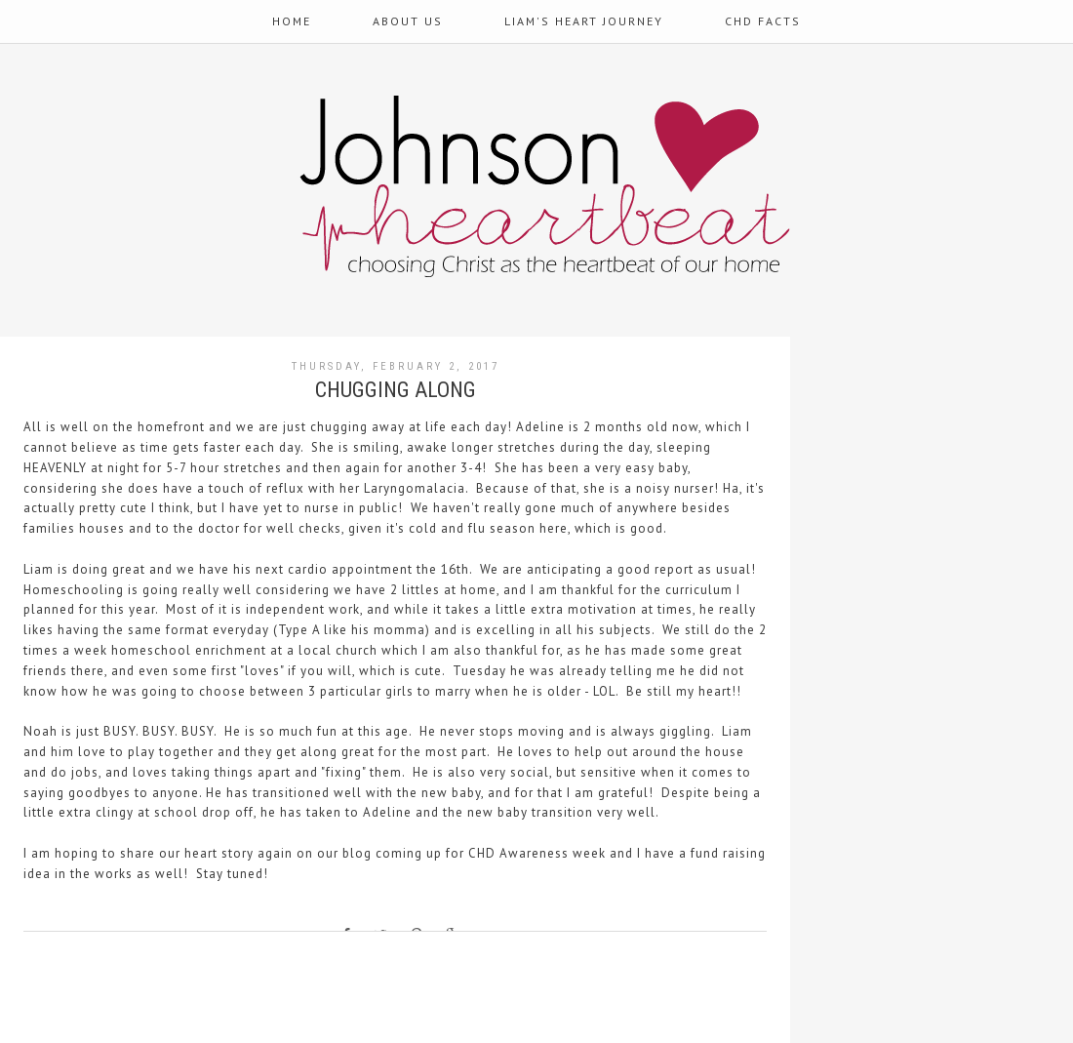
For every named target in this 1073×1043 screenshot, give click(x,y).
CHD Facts (763, 21)
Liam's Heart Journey (583, 21)
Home (291, 21)
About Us (408, 21)
